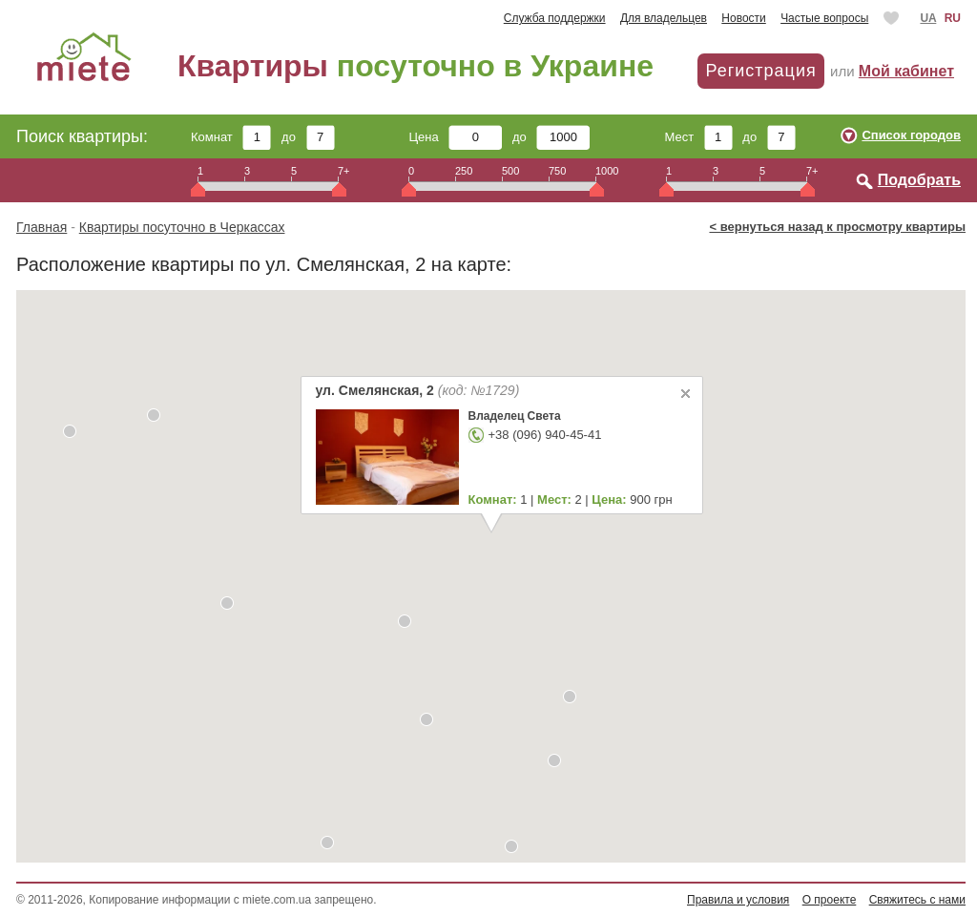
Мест (698, 137)
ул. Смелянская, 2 (417, 390)
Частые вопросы (824, 18)
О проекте (829, 899)
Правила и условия (738, 899)
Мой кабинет (906, 71)
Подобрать (919, 180)
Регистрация (760, 70)
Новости (743, 18)
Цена (456, 137)
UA (928, 18)
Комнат (231, 137)
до (307, 137)
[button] (153, 415)
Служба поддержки (555, 18)
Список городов (911, 135)
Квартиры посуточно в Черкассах (182, 227)
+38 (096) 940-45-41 (544, 434)
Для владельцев (663, 18)
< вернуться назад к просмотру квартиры (837, 226)
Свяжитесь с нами (917, 899)
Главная (41, 227)
